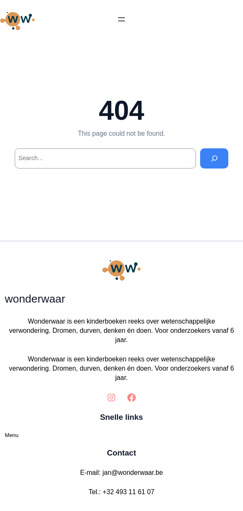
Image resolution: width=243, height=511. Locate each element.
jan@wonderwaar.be (133, 472)
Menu (12, 435)
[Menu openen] (121, 19)
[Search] (214, 158)
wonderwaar (35, 298)
